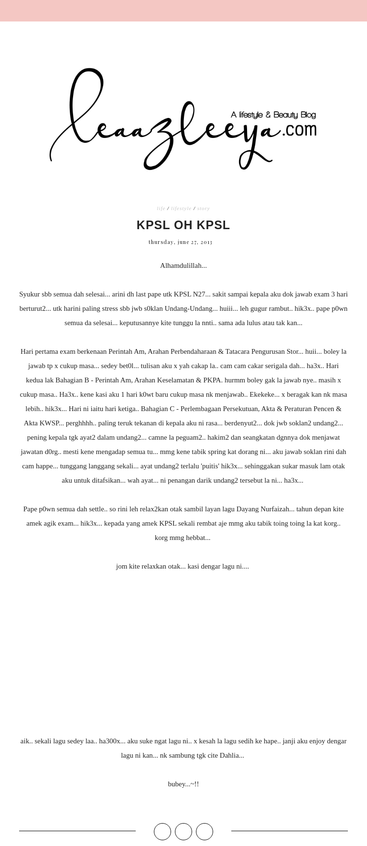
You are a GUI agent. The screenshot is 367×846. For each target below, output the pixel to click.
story (203, 208)
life (161, 208)
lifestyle (181, 208)
